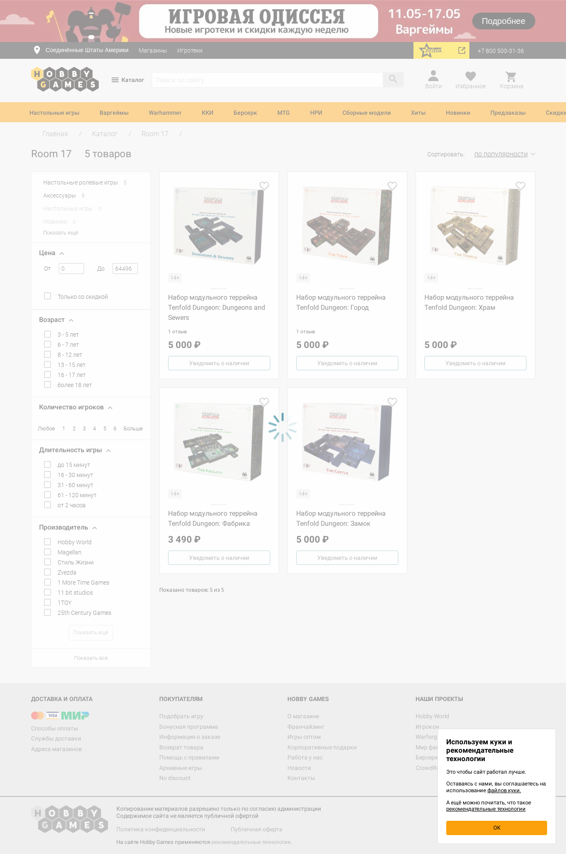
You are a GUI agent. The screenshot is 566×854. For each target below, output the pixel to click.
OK (496, 828)
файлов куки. (504, 790)
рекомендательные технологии (486, 809)
